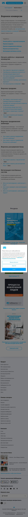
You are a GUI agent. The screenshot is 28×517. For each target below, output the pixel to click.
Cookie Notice (19, 257)
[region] (14, 258)
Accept (14, 269)
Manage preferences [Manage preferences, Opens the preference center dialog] (14, 262)
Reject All (14, 265)
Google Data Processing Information (9, 258)
